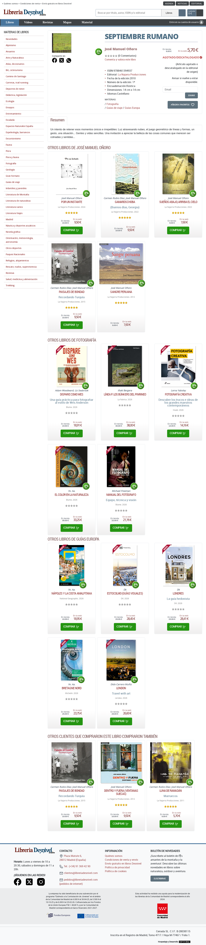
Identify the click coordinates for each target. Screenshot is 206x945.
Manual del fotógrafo (121, 494)
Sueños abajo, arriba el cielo (178, 201)
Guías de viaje (114, 108)
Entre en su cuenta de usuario (186, 22)
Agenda (169, 3)
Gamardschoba (125, 201)
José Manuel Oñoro (121, 49)
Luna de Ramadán (170, 790)
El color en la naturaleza (72, 494)
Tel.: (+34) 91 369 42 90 (74, 866)
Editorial (196, 3)
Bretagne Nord (71, 688)
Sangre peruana (121, 291)
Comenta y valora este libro (120, 59)
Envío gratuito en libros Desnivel (56, 3)
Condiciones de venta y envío (121, 859)
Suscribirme (160, 878)
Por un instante (71, 201)
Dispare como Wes (71, 394)
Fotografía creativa (178, 394)
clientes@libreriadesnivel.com (78, 873)
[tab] (57, 120)
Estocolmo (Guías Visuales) (125, 593)
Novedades (11, 39)
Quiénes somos (11, 3)
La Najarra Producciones (132, 74)
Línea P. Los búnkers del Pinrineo (125, 394)
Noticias (182, 3)
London (121, 688)
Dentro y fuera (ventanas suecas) (121, 792)
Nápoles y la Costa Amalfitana (72, 593)
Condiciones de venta (30, 3)
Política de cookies (116, 871)
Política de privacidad (117, 867)
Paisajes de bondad (71, 291)
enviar (191, 95)
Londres (178, 593)
